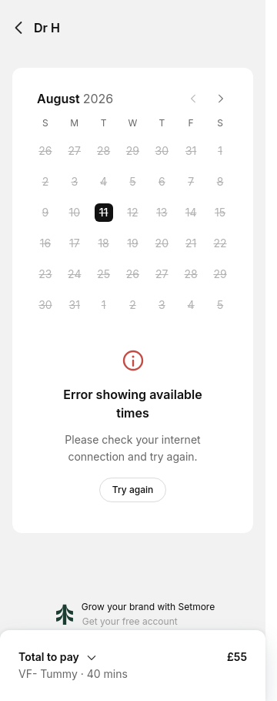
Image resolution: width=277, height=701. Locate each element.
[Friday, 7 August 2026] (191, 182)
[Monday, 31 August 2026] (74, 305)
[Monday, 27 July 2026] (74, 151)
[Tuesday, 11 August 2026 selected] (104, 212)
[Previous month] (193, 98)
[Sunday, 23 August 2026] (45, 274)
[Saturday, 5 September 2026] (220, 305)
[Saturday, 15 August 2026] (220, 212)
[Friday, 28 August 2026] (191, 274)
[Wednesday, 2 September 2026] (132, 305)
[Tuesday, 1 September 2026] (104, 305)
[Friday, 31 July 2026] (191, 151)
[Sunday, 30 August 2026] (45, 305)
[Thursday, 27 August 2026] (161, 274)
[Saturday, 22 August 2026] (220, 243)
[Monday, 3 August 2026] (74, 182)
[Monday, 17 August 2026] (74, 243)
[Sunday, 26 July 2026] (45, 151)
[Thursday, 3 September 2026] (161, 305)
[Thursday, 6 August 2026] (161, 182)
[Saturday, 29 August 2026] (220, 274)
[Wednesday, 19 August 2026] (132, 243)
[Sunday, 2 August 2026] (45, 182)
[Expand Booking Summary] (132, 656)
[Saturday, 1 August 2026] (220, 151)
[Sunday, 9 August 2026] (45, 212)
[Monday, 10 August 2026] (74, 212)
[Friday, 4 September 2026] (191, 305)
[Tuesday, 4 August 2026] (104, 182)
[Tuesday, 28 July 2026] (104, 151)
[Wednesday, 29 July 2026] (132, 151)
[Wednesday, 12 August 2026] (132, 212)
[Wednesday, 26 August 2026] (132, 274)
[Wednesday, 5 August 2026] (132, 182)
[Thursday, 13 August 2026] (161, 212)
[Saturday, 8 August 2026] (220, 182)
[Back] (18, 27)
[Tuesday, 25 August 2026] (104, 274)
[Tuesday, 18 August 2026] (104, 243)
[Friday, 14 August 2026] (191, 212)
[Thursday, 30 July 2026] (161, 151)
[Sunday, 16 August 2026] (45, 243)
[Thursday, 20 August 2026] (161, 243)
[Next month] (221, 98)
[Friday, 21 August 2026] (191, 243)
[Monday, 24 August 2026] (74, 274)
